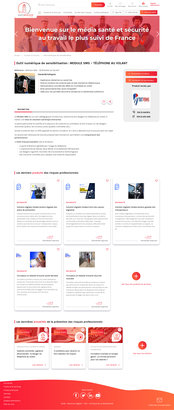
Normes (7, 394)
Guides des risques (84, 12)
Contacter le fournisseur (141, 80)
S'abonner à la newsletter (159, 402)
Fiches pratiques (102, 12)
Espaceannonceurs (155, 4)
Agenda (118, 12)
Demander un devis (139, 74)
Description (24, 109)
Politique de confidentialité (101, 404)
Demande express (50, 239)
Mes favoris (132, 4)
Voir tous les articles (142, 348)
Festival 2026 (149, 12)
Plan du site (9, 404)
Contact (7, 397)
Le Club (110, 4)
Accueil (17, 55)
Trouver (98, 5)
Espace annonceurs (12, 401)
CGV (85, 404)
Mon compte (143, 4)
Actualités (68, 12)
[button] (16, 34)
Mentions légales (74, 404)
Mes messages (120, 4)
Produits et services (53, 12)
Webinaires (132, 12)
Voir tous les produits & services (136, 278)
